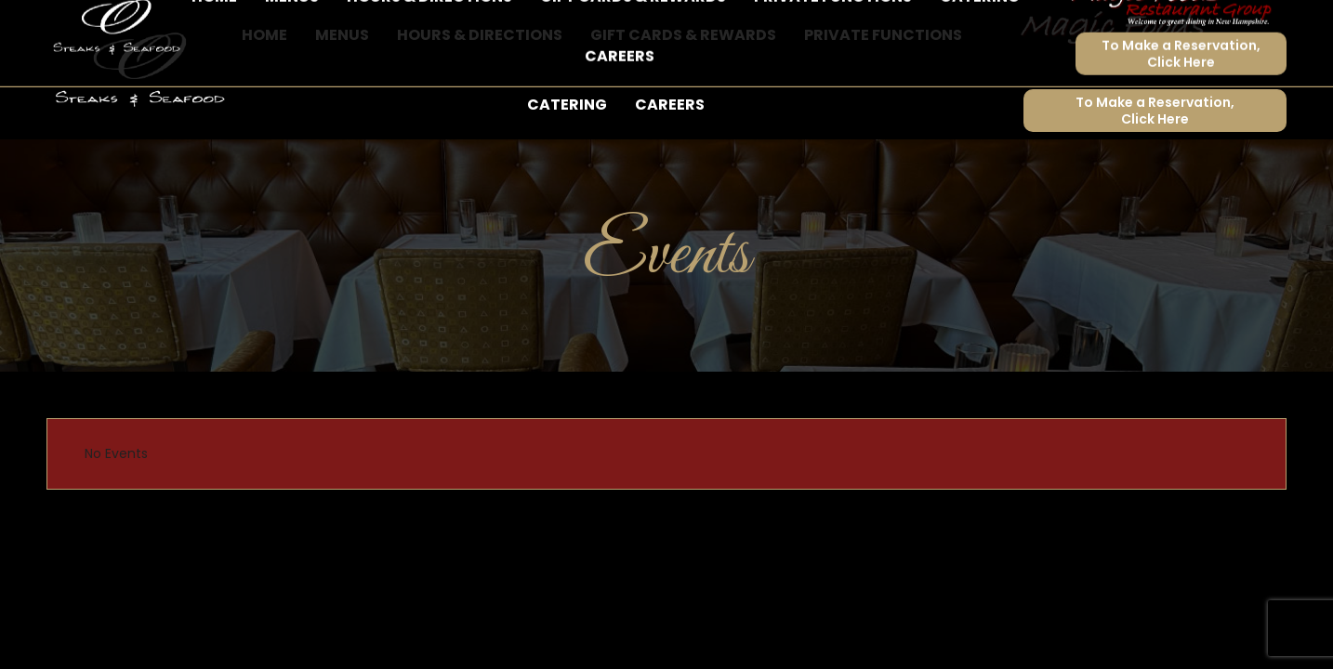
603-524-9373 (101, 25)
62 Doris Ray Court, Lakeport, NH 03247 (299, 25)
